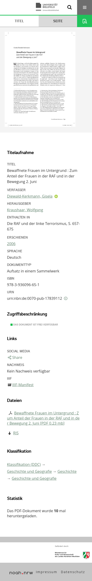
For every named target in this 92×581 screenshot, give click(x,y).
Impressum (46, 572)
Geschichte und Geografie (29, 471)
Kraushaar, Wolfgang (25, 209)
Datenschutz (73, 572)
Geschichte (67, 471)
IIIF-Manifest (23, 384)
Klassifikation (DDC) (24, 464)
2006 (11, 243)
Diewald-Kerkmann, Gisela (29, 196)
